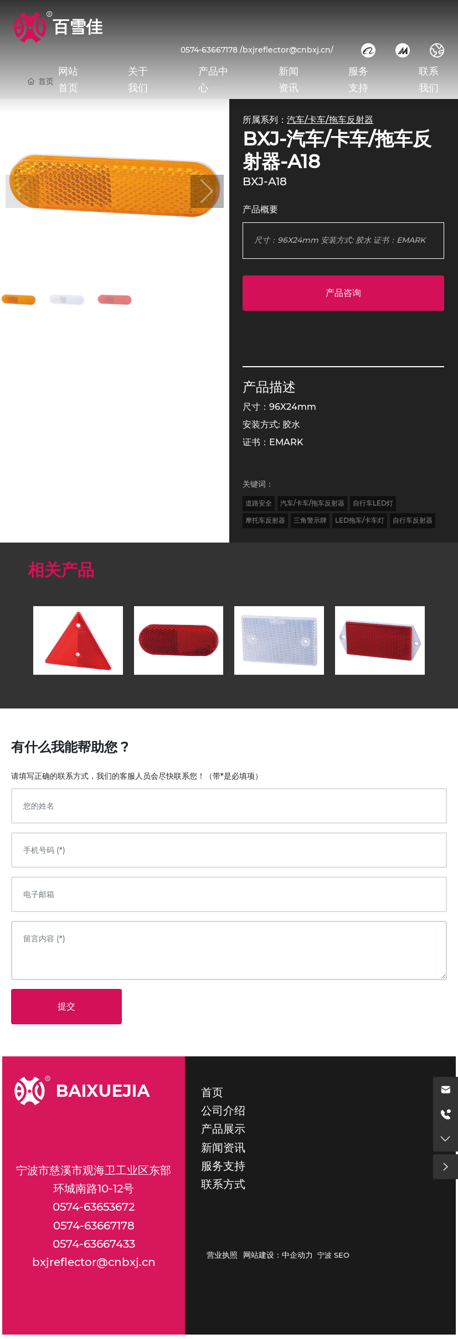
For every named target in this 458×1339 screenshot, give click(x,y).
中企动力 (297, 1255)
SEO (341, 1255)
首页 (212, 1092)
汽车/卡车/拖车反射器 (330, 119)
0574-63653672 (94, 1206)
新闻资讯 (223, 1147)
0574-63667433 (94, 1244)
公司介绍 (223, 1110)
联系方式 (223, 1184)
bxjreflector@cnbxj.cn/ (288, 50)
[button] (207, 191)
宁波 (324, 1255)
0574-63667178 (94, 1225)
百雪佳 (77, 27)
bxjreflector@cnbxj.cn (94, 1262)
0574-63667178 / (212, 50)
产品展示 (223, 1128)
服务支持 (223, 1166)
